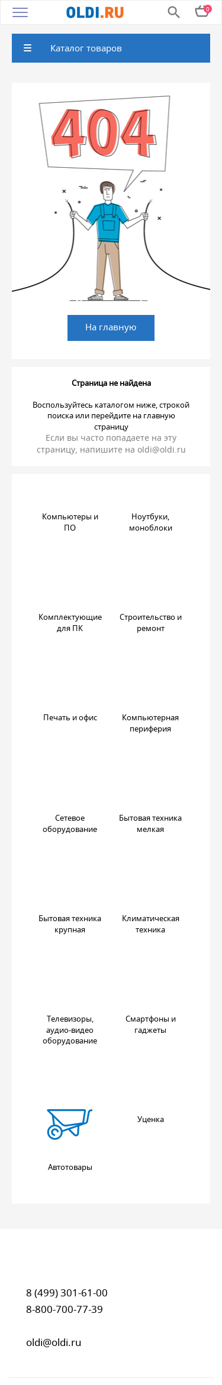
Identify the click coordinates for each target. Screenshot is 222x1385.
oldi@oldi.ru (161, 449)
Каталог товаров (86, 48)
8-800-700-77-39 (64, 1309)
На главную (111, 327)
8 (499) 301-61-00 (67, 1292)
